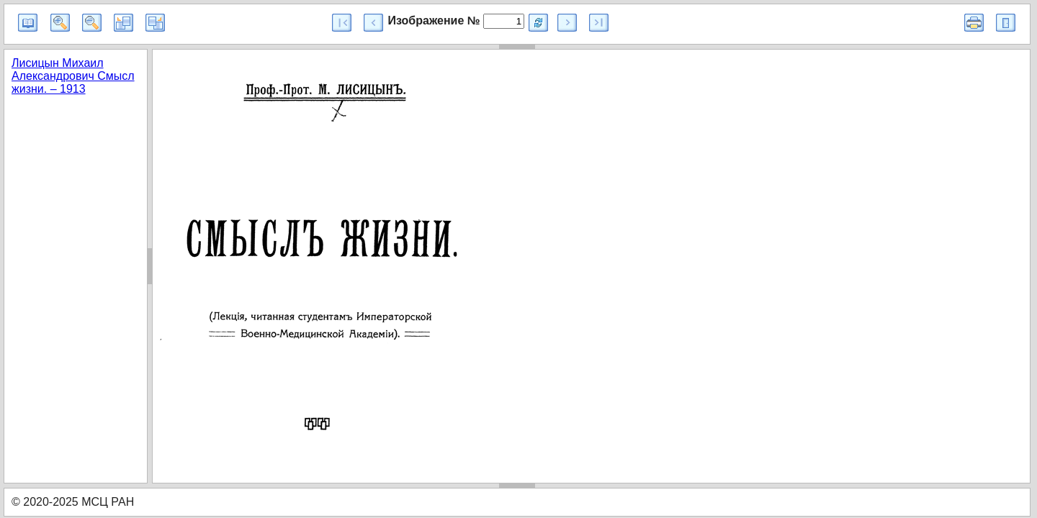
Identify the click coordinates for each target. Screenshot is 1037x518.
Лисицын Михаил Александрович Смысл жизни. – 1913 (73, 76)
